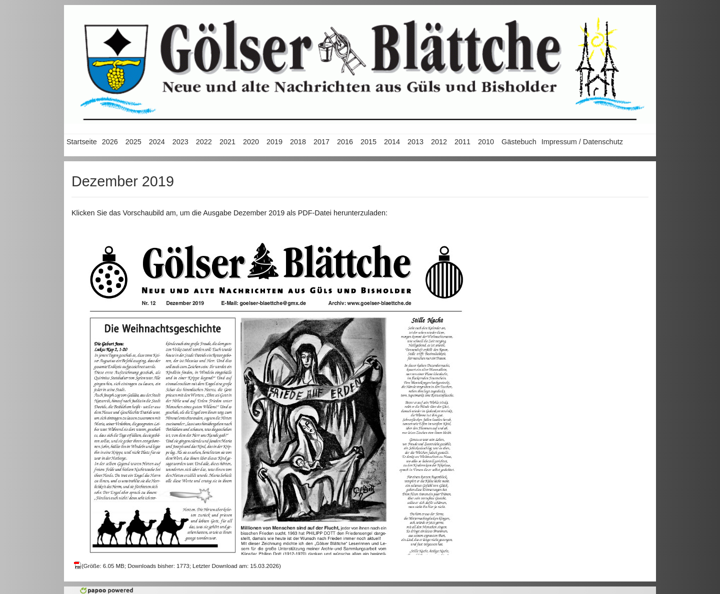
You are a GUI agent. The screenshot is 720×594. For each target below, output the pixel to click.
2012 (439, 142)
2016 (345, 142)
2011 (462, 142)
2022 (204, 142)
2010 (486, 142)
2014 (392, 142)
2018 (298, 142)
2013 (416, 142)
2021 (228, 142)
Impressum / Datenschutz (582, 142)
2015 (368, 142)
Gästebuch (519, 142)
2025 (134, 142)
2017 (322, 142)
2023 (180, 142)
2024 (157, 142)
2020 (251, 142)
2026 (110, 142)
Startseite (81, 142)
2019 (274, 142)
